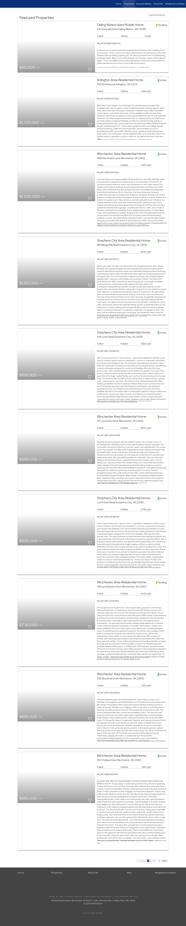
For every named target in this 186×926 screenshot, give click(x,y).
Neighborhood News (175, 3)
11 (159, 861)
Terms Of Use (56, 896)
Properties (129, 3)
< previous (141, 861)
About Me (158, 3)
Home (119, 3)
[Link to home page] (3, 4)
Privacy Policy (74, 896)
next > (164, 861)
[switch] (90, 68)
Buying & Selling (143, 3)
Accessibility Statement (98, 896)
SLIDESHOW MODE (157, 15)
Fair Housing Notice (126, 896)
